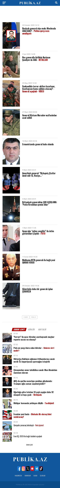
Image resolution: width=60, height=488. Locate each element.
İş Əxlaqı (42, 476)
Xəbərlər (28, 476)
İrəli (33, 317)
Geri (26, 317)
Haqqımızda (18, 476)
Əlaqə (35, 476)
